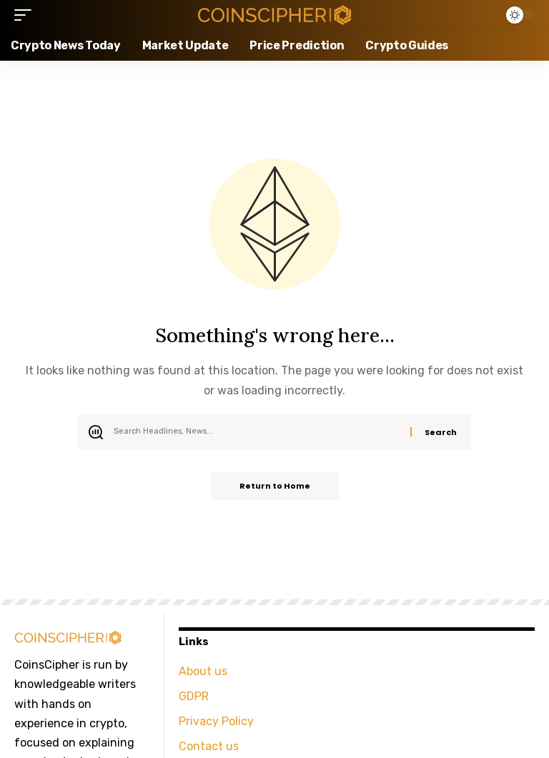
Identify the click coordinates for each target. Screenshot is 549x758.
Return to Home (274, 486)
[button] (26, 15)
